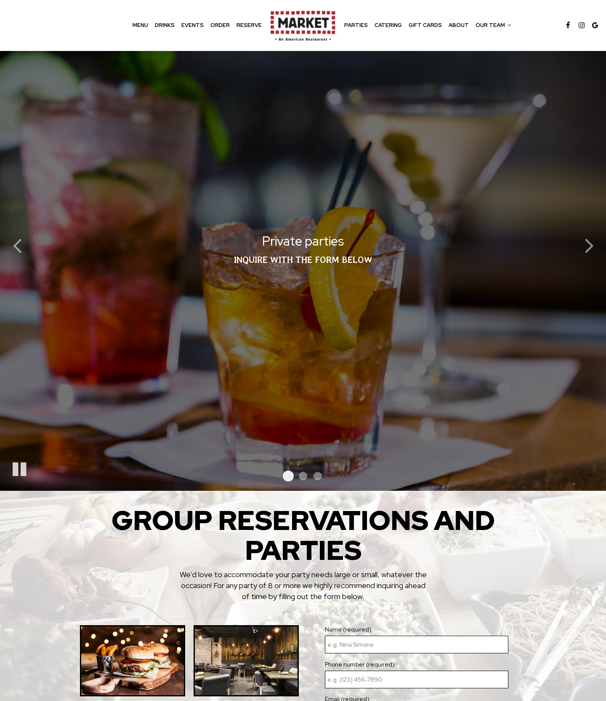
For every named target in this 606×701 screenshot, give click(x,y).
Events (192, 25)
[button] (288, 476)
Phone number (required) (360, 664)
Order (220, 25)
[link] (303, 25)
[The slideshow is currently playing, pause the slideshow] (19, 467)
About (459, 25)
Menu (140, 25)
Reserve (249, 25)
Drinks (165, 25)
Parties (356, 25)
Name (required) (348, 629)
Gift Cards (425, 25)
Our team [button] (493, 25)
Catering (388, 25)
